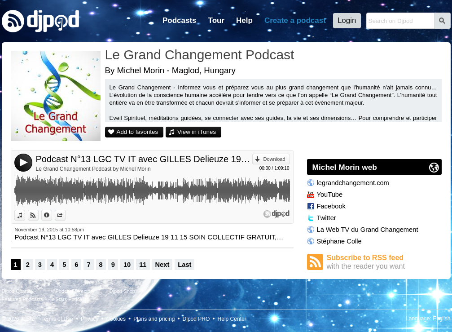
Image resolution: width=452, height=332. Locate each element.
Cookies (116, 319)
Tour (216, 20)
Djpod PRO (196, 319)
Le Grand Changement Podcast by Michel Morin (93, 169)
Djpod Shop (123, 291)
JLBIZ (28, 319)
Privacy (89, 319)
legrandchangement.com (353, 182)
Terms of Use (57, 319)
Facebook (331, 206)
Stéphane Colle (339, 241)
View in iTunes (196, 131)
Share (65, 215)
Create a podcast (295, 20)
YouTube (330, 194)
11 (142, 264)
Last (184, 264)
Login (347, 20)
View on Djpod (38, 215)
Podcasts (179, 20)
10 (127, 264)
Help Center (232, 319)
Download (274, 159)
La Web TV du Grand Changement (367, 229)
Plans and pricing (154, 319)
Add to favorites (137, 131)
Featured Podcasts (22, 299)
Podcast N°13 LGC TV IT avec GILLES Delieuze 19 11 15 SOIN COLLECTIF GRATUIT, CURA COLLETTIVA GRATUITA (144, 159)
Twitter (326, 217)
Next (162, 264)
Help (244, 20)
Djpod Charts (16, 291)
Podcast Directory (75, 291)
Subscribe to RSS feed (384, 262)
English (441, 318)
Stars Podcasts (72, 299)
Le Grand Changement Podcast (199, 54)
